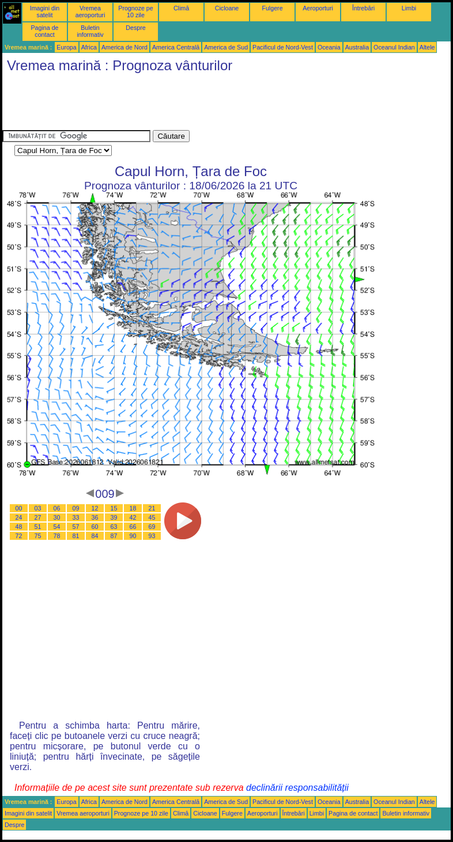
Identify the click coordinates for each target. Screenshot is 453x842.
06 (57, 508)
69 (152, 526)
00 (19, 508)
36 (95, 517)
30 (57, 517)
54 (57, 526)
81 (76, 535)
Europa (66, 47)
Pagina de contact (45, 31)
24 (19, 517)
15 (114, 508)
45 (152, 517)
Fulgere (272, 8)
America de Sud (226, 47)
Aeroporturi (318, 8)
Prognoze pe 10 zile (135, 11)
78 (57, 535)
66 (133, 526)
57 (76, 526)
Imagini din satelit (45, 11)
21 (152, 508)
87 (114, 535)
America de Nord (124, 47)
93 (152, 535)
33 (76, 517)
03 (38, 508)
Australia (357, 47)
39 (114, 517)
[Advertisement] (212, 104)
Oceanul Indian (394, 47)
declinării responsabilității (297, 788)
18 (133, 508)
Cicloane (227, 8)
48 (19, 526)
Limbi (409, 8)
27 (38, 517)
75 (38, 535)
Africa (89, 47)
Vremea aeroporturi (90, 11)
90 (133, 535)
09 (76, 508)
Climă (181, 8)
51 (38, 526)
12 (95, 508)
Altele (427, 47)
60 (95, 526)
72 (19, 535)
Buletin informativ (90, 31)
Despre (135, 27)
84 (95, 535)
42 (133, 517)
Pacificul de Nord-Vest (282, 47)
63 (114, 526)
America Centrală (175, 47)
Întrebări (363, 8)
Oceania (329, 47)
